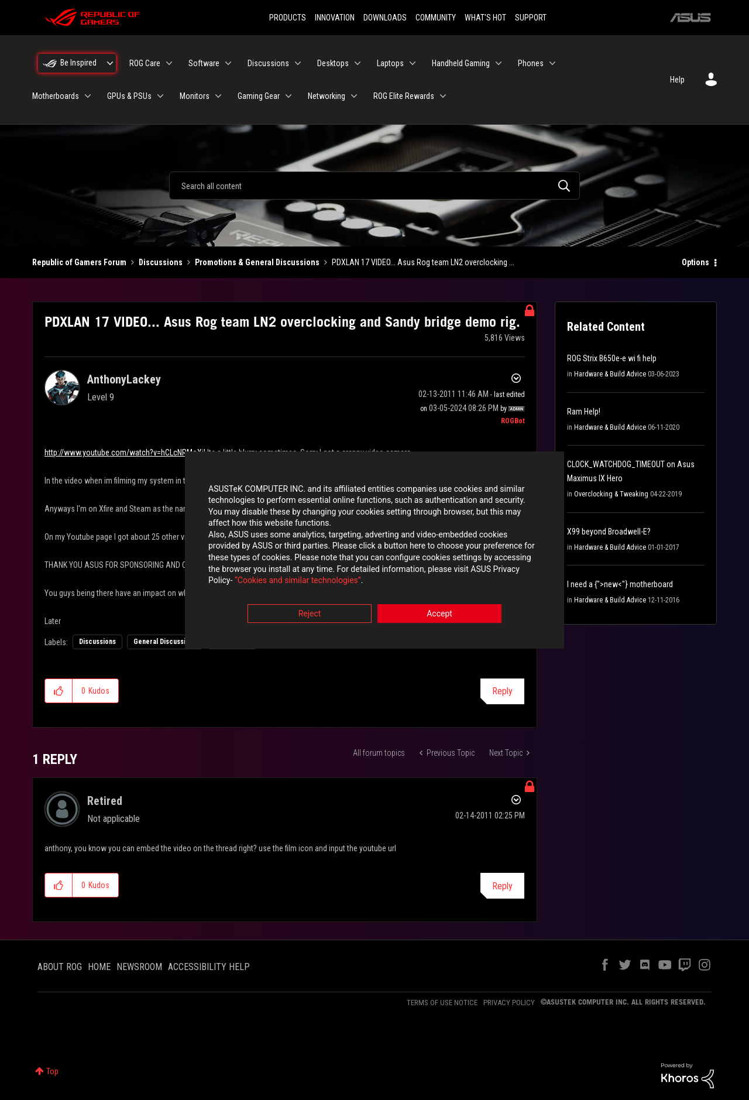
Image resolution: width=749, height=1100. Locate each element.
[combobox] (374, 186)
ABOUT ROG (59, 966)
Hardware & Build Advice (610, 374)
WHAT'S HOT (485, 17)
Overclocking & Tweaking (611, 494)
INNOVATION (335, 17)
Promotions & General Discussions (257, 262)
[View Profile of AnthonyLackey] (124, 379)
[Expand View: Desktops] (357, 63)
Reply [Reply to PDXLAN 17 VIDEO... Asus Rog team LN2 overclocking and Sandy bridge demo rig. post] (502, 691)
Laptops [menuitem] (390, 63)
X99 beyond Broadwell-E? (609, 531)
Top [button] (52, 1071)
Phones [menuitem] (531, 63)
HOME (99, 966)
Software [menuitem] (203, 63)
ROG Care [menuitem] (144, 63)
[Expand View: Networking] (354, 96)
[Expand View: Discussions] (298, 63)
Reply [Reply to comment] (502, 886)
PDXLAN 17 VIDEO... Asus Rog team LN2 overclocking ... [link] (423, 262)
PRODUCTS (287, 17)
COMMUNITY (435, 17)
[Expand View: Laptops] (412, 63)
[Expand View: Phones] (552, 63)
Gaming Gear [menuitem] (259, 96)
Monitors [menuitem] (194, 96)
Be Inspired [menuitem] (78, 62)
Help (677, 79)
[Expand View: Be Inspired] (110, 63)
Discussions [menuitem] (268, 63)
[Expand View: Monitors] (218, 96)
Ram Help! (583, 411)
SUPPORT (531, 17)
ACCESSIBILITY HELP (209, 966)
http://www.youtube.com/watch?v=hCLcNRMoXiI (124, 452)
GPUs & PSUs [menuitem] (129, 96)
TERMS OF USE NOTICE (442, 1002)
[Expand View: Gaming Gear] (288, 96)
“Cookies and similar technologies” (298, 582)
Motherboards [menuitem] (55, 96)
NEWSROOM (139, 966)
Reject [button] (309, 614)
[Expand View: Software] (228, 63)
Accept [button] (439, 614)
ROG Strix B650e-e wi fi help (612, 358)
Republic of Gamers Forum (79, 262)
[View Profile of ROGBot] (513, 421)
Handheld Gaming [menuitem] (461, 63)
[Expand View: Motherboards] (88, 96)
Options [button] (695, 262)
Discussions (161, 262)
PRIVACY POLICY (509, 1002)
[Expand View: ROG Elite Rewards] (443, 96)
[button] (59, 691)
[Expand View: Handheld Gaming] (498, 63)
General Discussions (165, 642)
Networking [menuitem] (326, 96)
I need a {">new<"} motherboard (620, 584)
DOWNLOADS (385, 17)
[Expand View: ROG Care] (169, 63)
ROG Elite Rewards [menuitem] (403, 96)
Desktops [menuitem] (333, 63)
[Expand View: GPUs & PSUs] (160, 96)
